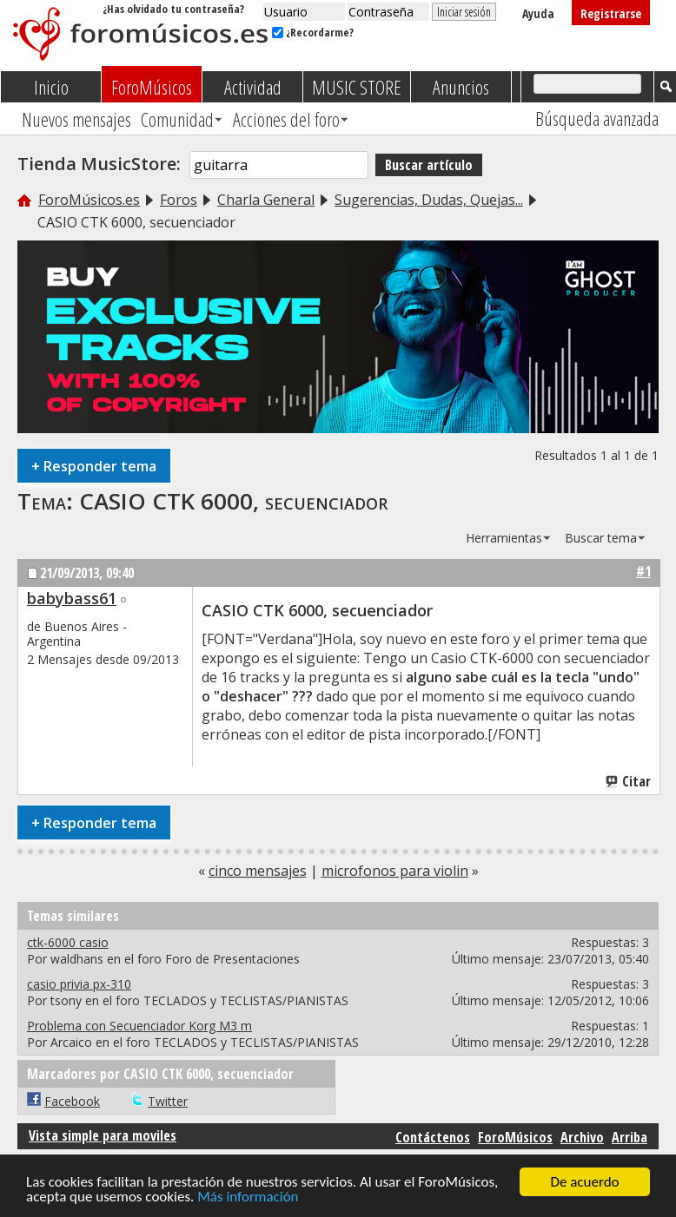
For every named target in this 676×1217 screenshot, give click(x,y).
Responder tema (93, 466)
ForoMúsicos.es (89, 199)
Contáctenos (432, 1137)
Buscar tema (601, 538)
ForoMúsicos (151, 87)
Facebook (72, 1101)
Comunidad (177, 119)
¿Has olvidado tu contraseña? (173, 8)
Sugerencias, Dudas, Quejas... (429, 199)
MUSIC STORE (356, 87)
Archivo (582, 1137)
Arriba (629, 1137)
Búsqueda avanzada (597, 118)
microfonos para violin (394, 870)
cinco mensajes (258, 870)
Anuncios (461, 87)
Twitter (168, 1101)
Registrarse (610, 13)
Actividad (253, 87)
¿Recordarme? (313, 32)
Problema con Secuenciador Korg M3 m (139, 1025)
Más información (247, 1197)
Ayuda (538, 13)
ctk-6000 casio (68, 942)
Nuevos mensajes (76, 119)
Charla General (266, 199)
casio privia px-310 (79, 984)
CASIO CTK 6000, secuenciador (233, 500)
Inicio (51, 87)
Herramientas (504, 538)
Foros (178, 199)
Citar (629, 781)
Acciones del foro (286, 119)
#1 (643, 571)
